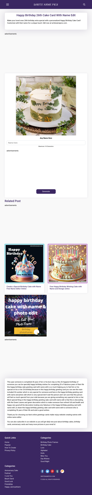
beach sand (9, 479)
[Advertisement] (46, 53)
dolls (42, 453)
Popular (8, 445)
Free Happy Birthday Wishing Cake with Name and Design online (66, 288)
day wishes (45, 459)
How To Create (10, 448)
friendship (9, 484)
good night (45, 461)
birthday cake (46, 445)
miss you (44, 456)
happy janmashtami (13, 487)
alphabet (44, 450)
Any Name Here (46, 138)
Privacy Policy (10, 450)
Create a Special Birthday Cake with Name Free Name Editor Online (24, 288)
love (42, 448)
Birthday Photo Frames (49, 442)
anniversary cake (11, 470)
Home (7, 442)
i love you (9, 476)
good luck (9, 481)
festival (8, 473)
